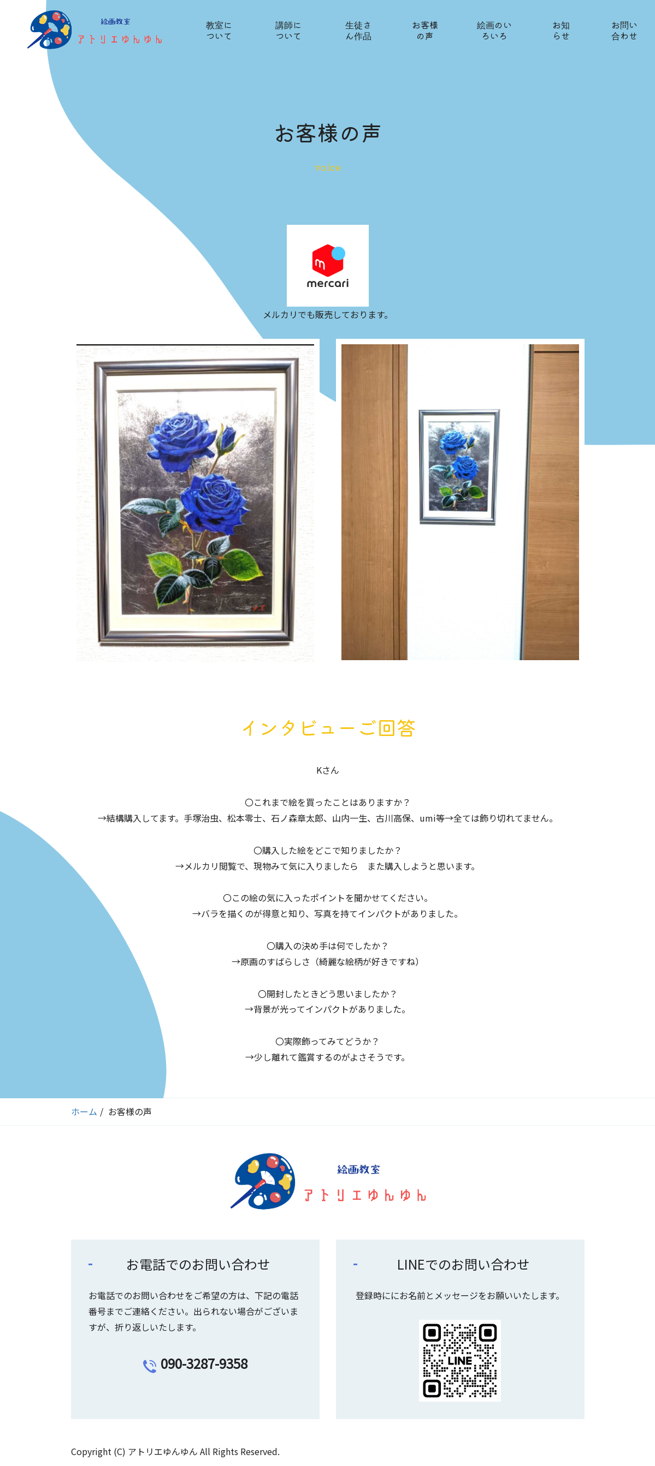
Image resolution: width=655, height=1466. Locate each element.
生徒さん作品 (358, 30)
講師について (288, 30)
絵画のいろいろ (494, 30)
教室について (219, 30)
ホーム (84, 1111)
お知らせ (561, 30)
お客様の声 (425, 30)
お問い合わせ (624, 30)
